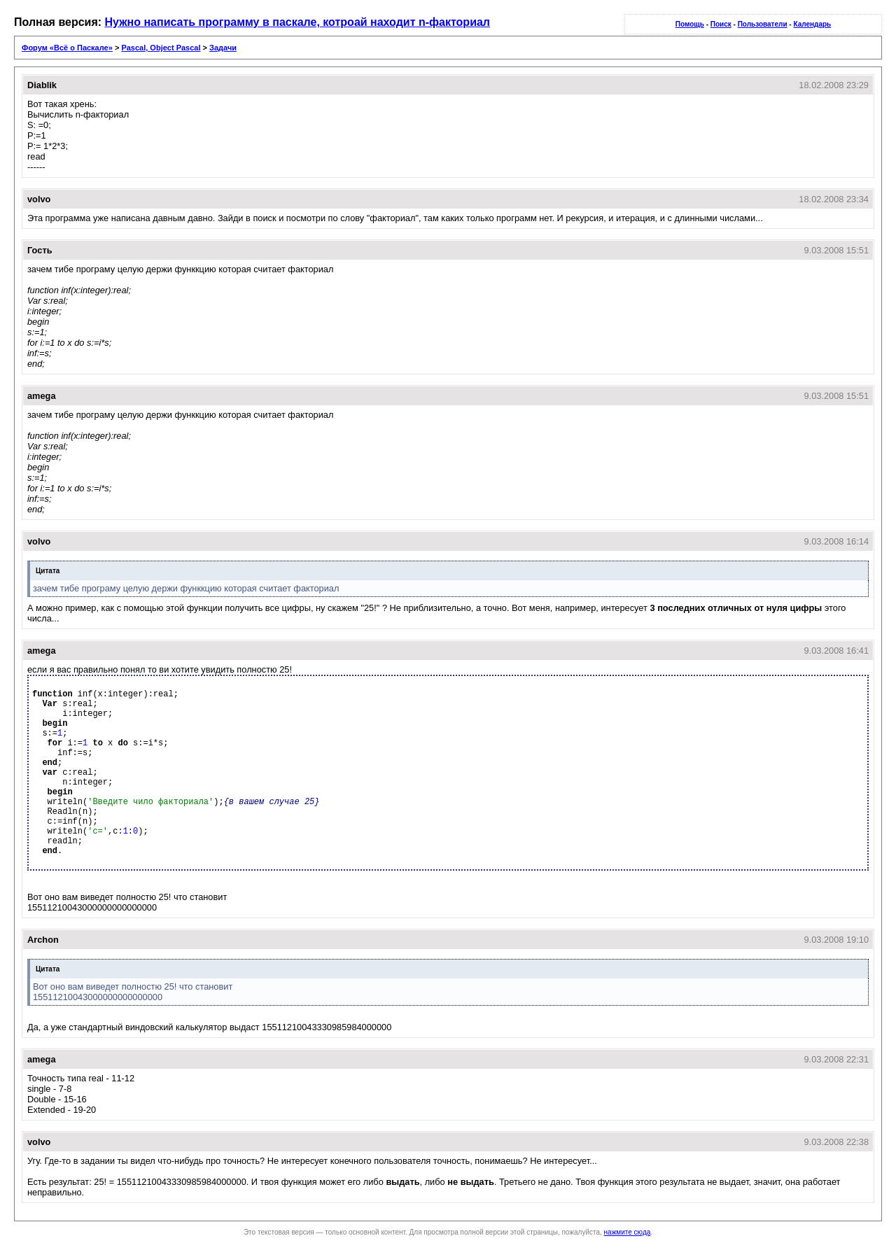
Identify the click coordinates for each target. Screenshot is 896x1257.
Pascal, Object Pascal (160, 47)
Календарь (812, 24)
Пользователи (763, 24)
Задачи (223, 47)
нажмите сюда (627, 1232)
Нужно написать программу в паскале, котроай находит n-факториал (298, 22)
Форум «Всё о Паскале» (67, 47)
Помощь (690, 24)
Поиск (721, 24)
